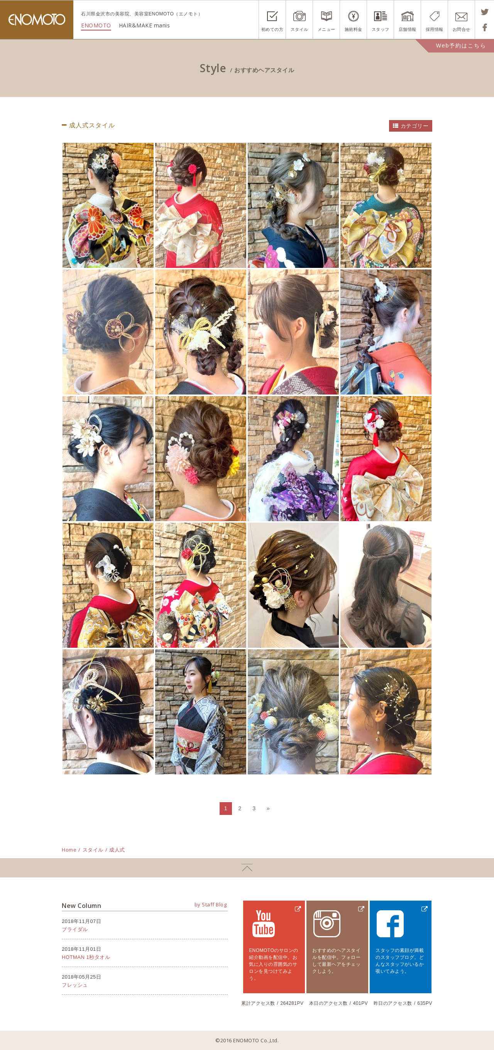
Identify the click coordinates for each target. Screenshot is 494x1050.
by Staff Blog (211, 904)
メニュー (326, 29)
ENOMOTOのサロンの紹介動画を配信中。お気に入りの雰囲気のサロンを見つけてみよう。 (273, 964)
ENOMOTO (36, 19)
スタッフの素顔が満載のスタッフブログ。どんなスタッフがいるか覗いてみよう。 (400, 961)
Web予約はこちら (461, 45)
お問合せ (461, 29)
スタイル (299, 29)
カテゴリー (415, 126)
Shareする (484, 27)
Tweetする (484, 12)
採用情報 (434, 29)
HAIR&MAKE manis (144, 25)
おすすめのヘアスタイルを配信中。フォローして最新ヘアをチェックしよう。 (336, 961)
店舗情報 (407, 29)
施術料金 (353, 29)
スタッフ (380, 29)
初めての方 (272, 29)
